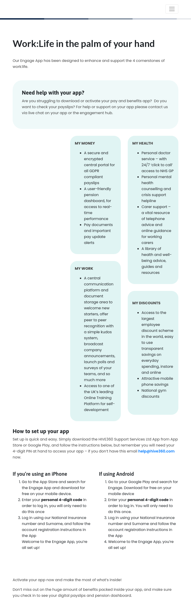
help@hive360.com (156, 451)
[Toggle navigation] (171, 9)
